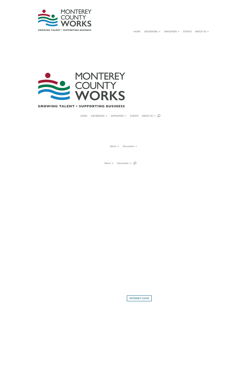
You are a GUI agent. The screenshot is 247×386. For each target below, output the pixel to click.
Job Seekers (89, 275)
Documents (128, 146)
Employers (89, 284)
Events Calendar (92, 280)
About (113, 146)
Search (152, 16)
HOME (137, 31)
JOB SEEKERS (151, 31)
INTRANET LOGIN (139, 298)
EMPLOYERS (170, 31)
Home (86, 271)
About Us (88, 288)
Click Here (128, 330)
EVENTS (187, 31)
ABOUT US (200, 31)
